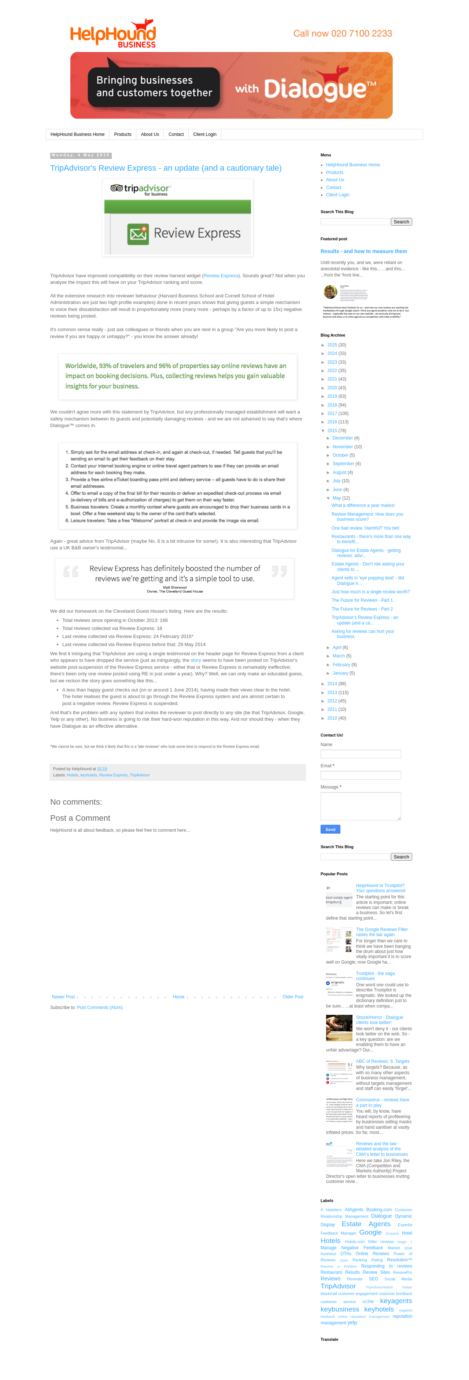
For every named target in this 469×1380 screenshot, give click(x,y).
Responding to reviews (386, 1266)
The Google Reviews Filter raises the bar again (382, 932)
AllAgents (354, 1209)
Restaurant (331, 1272)
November (343, 446)
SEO (373, 1278)
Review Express (221, 275)
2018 (333, 405)
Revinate (355, 1279)
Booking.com (379, 1209)
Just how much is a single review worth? (371, 591)
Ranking (359, 1260)
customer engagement (358, 1293)
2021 (333, 379)
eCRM (368, 1301)
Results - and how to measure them (364, 251)
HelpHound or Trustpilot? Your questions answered (380, 888)
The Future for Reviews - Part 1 (362, 600)
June (338, 489)
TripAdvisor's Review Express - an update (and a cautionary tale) (166, 167)
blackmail (329, 1293)
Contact (176, 134)
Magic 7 (405, 1242)
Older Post (292, 996)
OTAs (345, 1253)
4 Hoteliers (331, 1210)
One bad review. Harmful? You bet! (365, 528)
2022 (333, 370)
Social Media (398, 1279)
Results (352, 1272)
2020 (333, 387)
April (338, 647)
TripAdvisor (139, 775)
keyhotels (88, 775)
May (337, 498)
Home (179, 996)
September (344, 463)
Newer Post (63, 996)
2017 (333, 413)
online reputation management (363, 1316)
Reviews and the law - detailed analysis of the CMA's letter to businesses (382, 1149)
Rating (377, 1260)
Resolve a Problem (339, 1266)
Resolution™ (399, 1259)
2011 (333, 709)
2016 (333, 421)
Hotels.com (355, 1241)
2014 (333, 683)
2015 (333, 430)
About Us (150, 134)
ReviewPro (402, 1272)
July (337, 480)
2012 (333, 701)
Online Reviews (372, 1253)
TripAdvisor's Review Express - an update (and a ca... (365, 620)
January (341, 673)
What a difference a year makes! (363, 505)
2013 (333, 692)
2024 (333, 353)
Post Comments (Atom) (100, 1007)
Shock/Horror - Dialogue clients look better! (379, 1020)
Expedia (405, 1225)
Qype (344, 1260)
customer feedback (395, 1293)
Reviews (330, 1278)
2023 (333, 362)
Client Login (205, 134)
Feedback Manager (339, 1233)
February (342, 664)
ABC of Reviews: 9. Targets (383, 1061)
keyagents (396, 1301)
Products (122, 134)
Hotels (72, 775)
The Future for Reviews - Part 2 (362, 609)
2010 (333, 718)
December (343, 438)
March (339, 656)
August (340, 472)
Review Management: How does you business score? (367, 517)
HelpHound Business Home (77, 134)
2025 (333, 345)
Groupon (392, 1233)
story (196, 660)
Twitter (407, 1287)
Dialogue (381, 1216)
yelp (352, 1322)
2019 (333, 396)
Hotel (407, 1233)
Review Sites (376, 1272)
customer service (338, 1301)
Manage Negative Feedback (352, 1247)
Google (370, 1232)
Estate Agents (366, 1224)
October (341, 455)
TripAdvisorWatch (379, 1287)
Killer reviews (381, 1241)
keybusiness (340, 1309)
